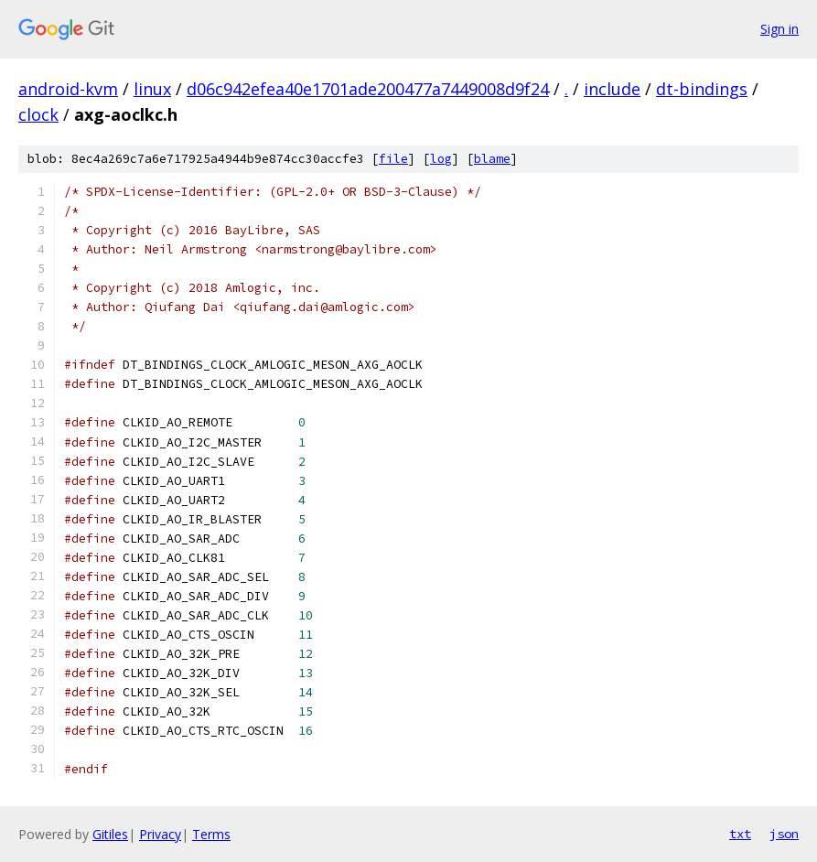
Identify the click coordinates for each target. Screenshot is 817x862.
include (612, 89)
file (393, 159)
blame (492, 159)
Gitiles (110, 834)
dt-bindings (701, 89)
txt (740, 833)
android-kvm (68, 89)
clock (38, 114)
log (441, 159)
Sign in (779, 29)
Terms (211, 834)
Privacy (160, 834)
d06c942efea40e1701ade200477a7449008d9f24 (368, 89)
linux (152, 89)
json (784, 833)
